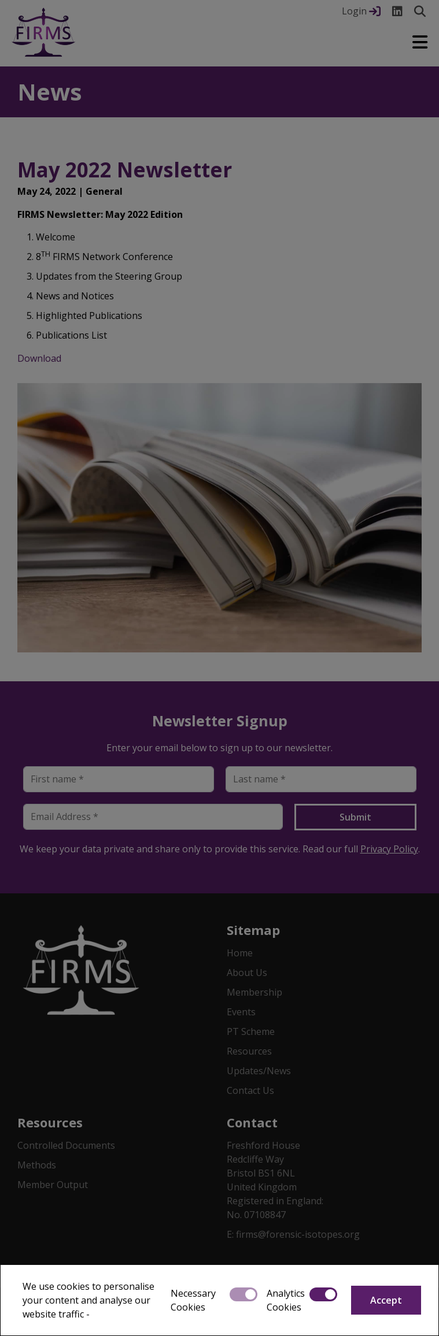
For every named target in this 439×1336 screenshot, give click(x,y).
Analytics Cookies (286, 1300)
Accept (386, 1300)
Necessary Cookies (193, 1300)
